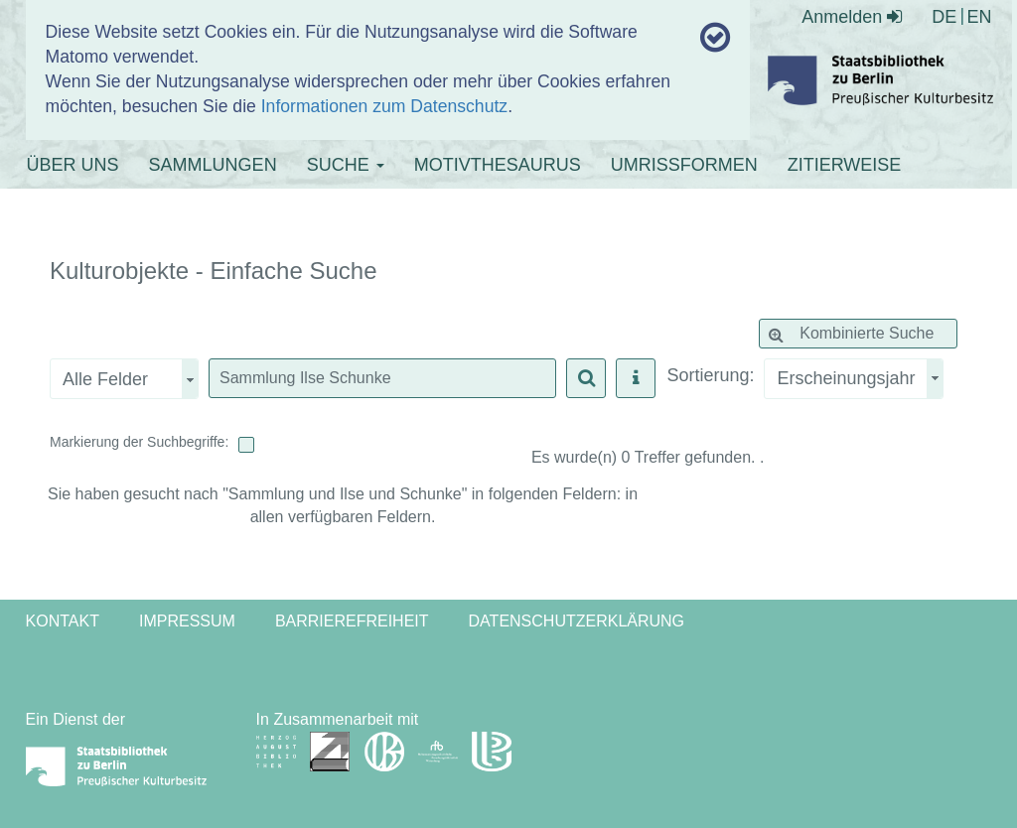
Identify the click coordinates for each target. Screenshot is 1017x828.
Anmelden (851, 17)
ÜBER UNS (73, 165)
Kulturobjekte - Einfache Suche (213, 271)
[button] (586, 378)
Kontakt (62, 621)
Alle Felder (105, 379)
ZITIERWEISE (845, 165)
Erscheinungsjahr (846, 378)
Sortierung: (710, 375)
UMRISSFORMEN (684, 165)
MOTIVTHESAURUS (497, 165)
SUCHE (345, 165)
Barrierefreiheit (352, 621)
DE (944, 17)
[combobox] (853, 378)
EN (978, 17)
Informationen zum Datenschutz (384, 106)
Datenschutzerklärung (577, 621)
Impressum (187, 621)
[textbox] (382, 378)
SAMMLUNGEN (213, 165)
